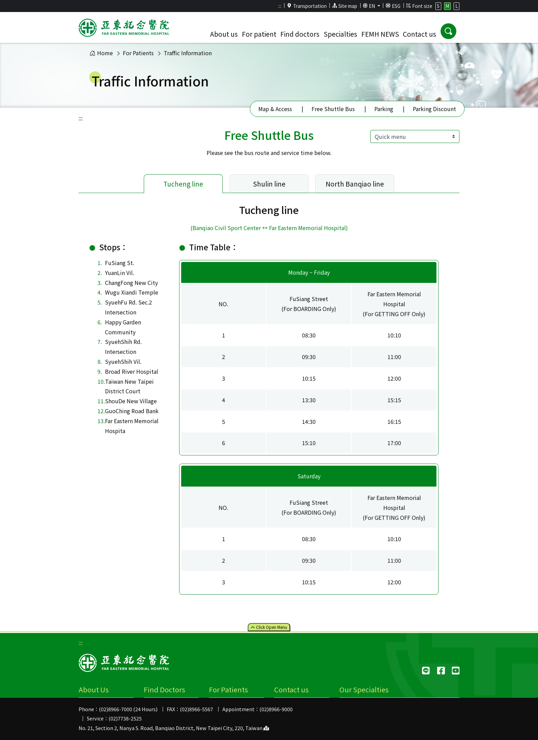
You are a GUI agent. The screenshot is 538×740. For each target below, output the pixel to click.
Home (101, 52)
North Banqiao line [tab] (355, 184)
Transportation (307, 5)
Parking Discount (434, 109)
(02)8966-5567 (196, 709)
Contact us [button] (419, 34)
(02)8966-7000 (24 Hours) (128, 709)
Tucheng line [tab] (183, 184)
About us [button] (224, 34)
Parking (383, 109)
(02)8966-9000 (276, 709)
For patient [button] (259, 34)
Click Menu (269, 627)
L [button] (456, 5)
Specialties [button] (340, 34)
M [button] (447, 5)
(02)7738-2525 (125, 718)
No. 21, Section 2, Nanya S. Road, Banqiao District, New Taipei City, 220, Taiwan (174, 727)
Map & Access (275, 109)
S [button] (438, 5)
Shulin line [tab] (269, 184)
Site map (344, 5)
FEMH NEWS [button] (380, 34)
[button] (448, 31)
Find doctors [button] (299, 34)
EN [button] (369, 5)
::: (279, 5)
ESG (393, 5)
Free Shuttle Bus (333, 109)
